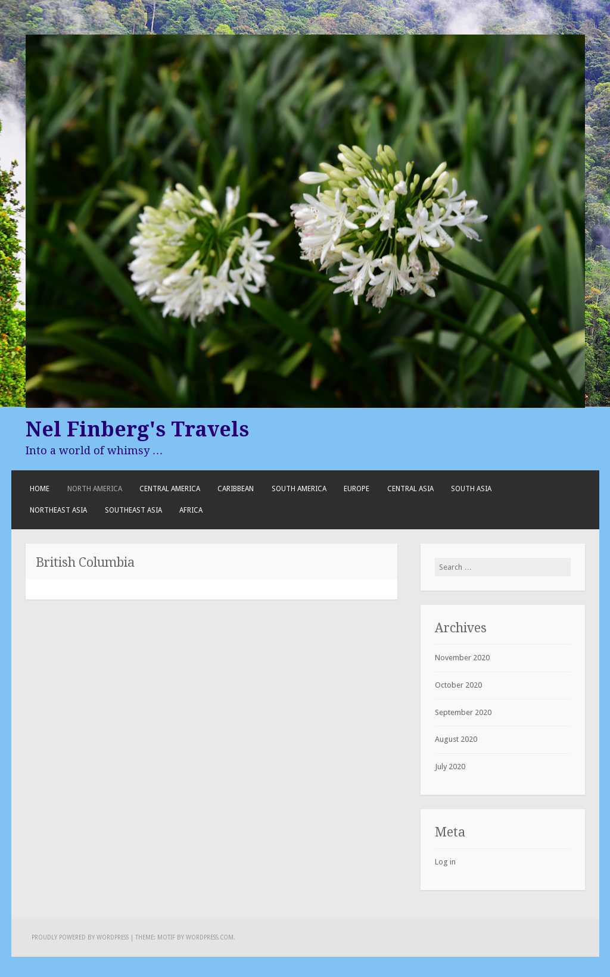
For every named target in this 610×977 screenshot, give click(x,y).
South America (299, 489)
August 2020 (456, 739)
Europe (356, 489)
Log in (445, 861)
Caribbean (235, 489)
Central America (169, 489)
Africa (191, 510)
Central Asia (410, 489)
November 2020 (462, 657)
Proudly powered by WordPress (80, 937)
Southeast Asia (133, 510)
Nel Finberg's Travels (137, 429)
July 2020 (450, 766)
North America (94, 489)
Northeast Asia (58, 510)
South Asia (471, 489)
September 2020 (463, 712)
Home (39, 489)
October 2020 (458, 685)
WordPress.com (210, 937)
